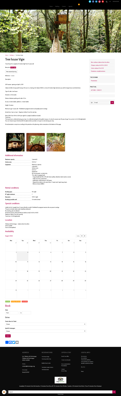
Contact (64, 6)
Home (51, 6)
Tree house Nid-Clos (46, 359)
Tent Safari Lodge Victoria (47, 367)
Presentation (94, 80)
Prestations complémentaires (98, 71)
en (110, 1)
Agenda (70, 6)
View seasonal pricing (11, 71)
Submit (8, 336)
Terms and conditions (85, 359)
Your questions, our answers (87, 361)
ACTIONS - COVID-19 (96, 90)
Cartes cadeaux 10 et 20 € (97, 68)
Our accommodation (65, 364)
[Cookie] (4, 392)
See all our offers (65, 356)
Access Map (64, 371)
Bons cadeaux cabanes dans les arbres (100, 62)
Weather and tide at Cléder (87, 363)
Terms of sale (60, 394)
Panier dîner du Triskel (10, 321)
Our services (84, 356)
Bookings (12, 55)
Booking (57, 6)
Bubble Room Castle (46, 363)
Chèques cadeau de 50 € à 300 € (99, 65)
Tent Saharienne (45, 369)
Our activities (84, 358)
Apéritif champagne (10, 328)
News (82, 371)
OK (112, 102)
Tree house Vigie (45, 356)
